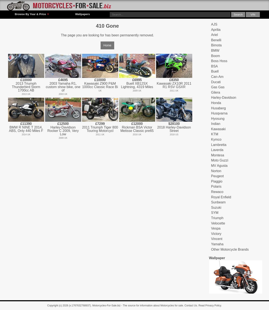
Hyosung (218, 118)
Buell (215, 71)
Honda (216, 103)
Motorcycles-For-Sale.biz (106, 305)
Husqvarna (219, 113)
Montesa (217, 155)
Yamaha (217, 244)
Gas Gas (218, 87)
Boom (215, 56)
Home (107, 45)
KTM (214, 134)
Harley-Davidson (223, 97)
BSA (214, 66)
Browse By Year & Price (32, 14)
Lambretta (218, 145)
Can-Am (217, 77)
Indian (216, 124)
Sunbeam (218, 202)
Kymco (216, 139)
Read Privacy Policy (210, 305)
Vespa (216, 228)
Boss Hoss (219, 61)
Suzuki (216, 207)
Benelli (216, 40)
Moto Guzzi (219, 160)
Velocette (218, 223)
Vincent (216, 239)
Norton (216, 171)
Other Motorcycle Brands (230, 249)
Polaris (216, 186)
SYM (215, 212)
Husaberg (218, 108)
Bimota (216, 45)
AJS (214, 24)
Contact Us (191, 305)
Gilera (215, 92)
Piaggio (216, 181)
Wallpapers (82, 14)
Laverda (217, 150)
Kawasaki (218, 129)
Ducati (216, 82)
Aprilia (216, 29)
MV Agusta (219, 165)
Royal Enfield (221, 197)
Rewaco (217, 192)
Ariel (214, 35)
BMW (215, 50)
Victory (216, 234)
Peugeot (217, 176)
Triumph (217, 218)
